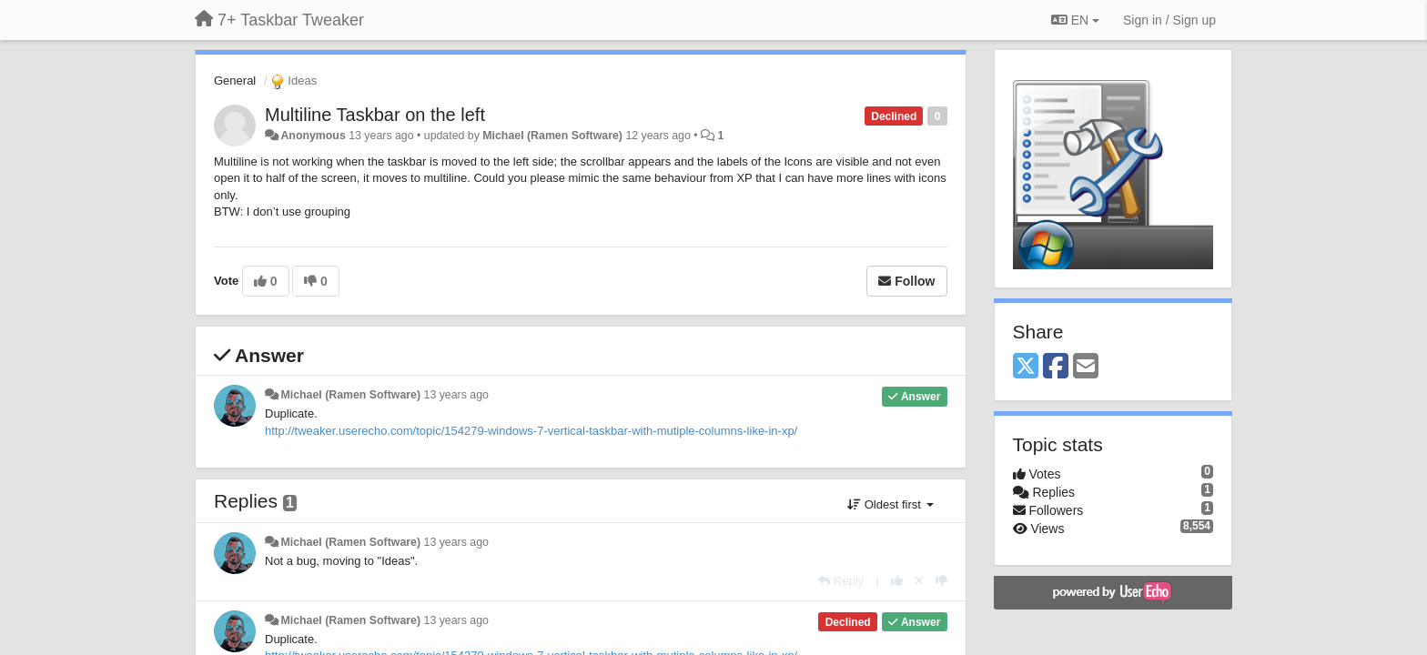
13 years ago (456, 394)
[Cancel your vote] (919, 581)
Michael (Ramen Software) (552, 135)
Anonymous (312, 135)
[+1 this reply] (897, 581)
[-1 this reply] (941, 581)
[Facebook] (1055, 367)
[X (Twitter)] (1025, 367)
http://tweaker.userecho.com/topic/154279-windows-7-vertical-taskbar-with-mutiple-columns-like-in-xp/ (531, 431)
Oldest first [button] (890, 504)
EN (1075, 20)
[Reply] (841, 581)
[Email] (1085, 367)
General (235, 80)
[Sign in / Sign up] (1169, 20)
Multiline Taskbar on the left (375, 115)
